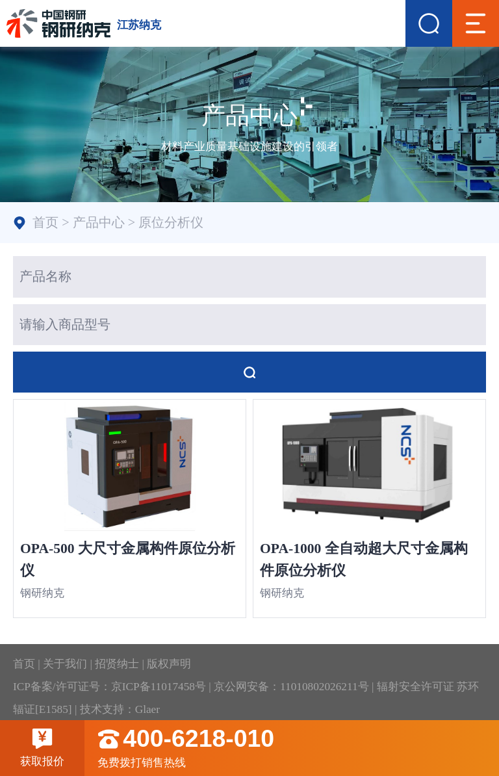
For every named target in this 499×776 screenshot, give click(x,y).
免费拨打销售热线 (298, 747)
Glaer (147, 709)
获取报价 (42, 747)
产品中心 (99, 222)
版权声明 (169, 664)
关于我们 (65, 664)
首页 (45, 222)
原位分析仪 (170, 222)
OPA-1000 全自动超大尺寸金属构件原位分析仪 (364, 560)
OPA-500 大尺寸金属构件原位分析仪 (127, 560)
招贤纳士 (117, 664)
